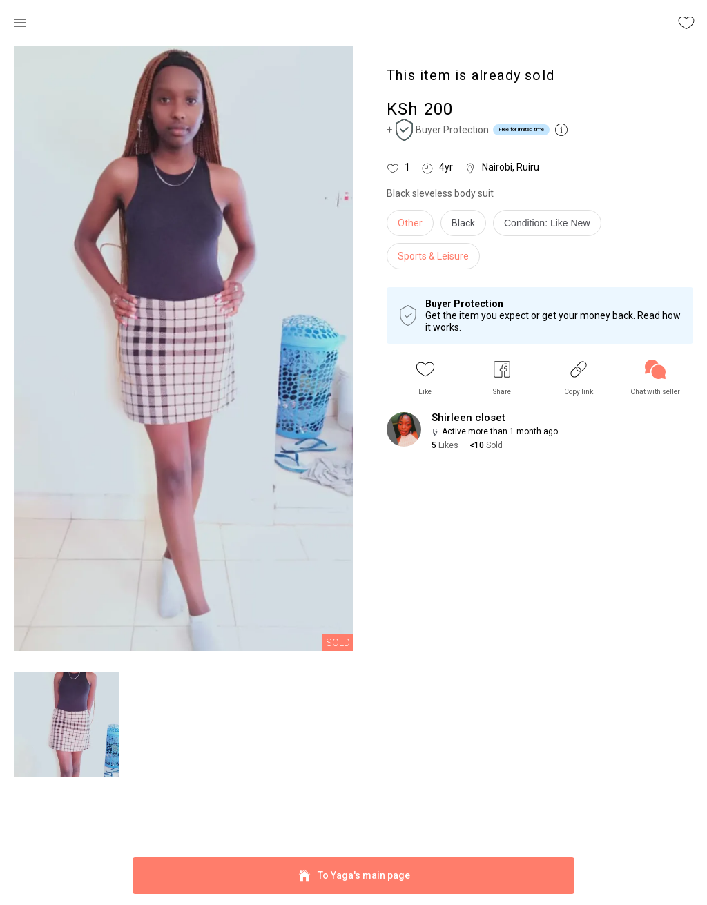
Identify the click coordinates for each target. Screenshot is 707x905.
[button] (425, 378)
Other (410, 222)
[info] (550, 226)
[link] (655, 378)
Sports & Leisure (433, 256)
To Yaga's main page (353, 875)
